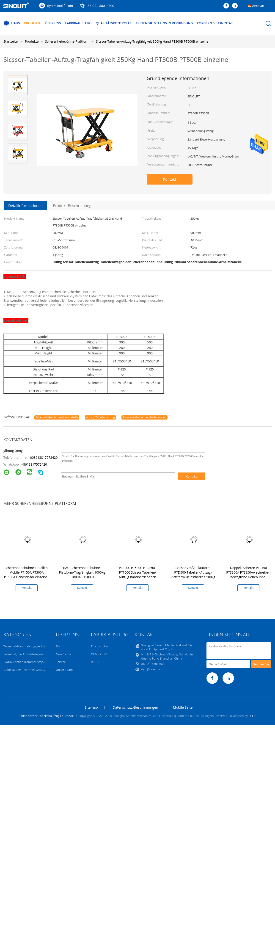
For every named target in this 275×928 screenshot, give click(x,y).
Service (61, 662)
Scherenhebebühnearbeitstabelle (57, 417)
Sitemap (91, 707)
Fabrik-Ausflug (79, 23)
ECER (252, 716)
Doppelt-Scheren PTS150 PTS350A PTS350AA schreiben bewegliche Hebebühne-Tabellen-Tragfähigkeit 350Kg (248, 575)
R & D (95, 662)
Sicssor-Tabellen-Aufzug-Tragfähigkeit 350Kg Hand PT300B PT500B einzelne (152, 41)
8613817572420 (35, 464)
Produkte (32, 23)
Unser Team (64, 670)
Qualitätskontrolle (114, 23)
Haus (11, 23)
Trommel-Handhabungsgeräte (24, 646)
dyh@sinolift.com (60, 5)
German (258, 5)
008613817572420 (44, 457)
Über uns (53, 23)
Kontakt (169, 179)
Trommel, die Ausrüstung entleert (26, 654)
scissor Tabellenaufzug (100, 417)
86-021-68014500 (101, 6)
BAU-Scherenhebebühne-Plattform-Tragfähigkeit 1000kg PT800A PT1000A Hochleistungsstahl (82, 575)
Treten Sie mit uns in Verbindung (165, 23)
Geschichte (63, 654)
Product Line (99, 646)
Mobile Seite (183, 707)
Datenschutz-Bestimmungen (135, 707)
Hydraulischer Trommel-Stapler (25, 662)
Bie (58, 646)
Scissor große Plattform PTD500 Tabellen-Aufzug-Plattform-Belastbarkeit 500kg (193, 572)
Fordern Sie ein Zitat (216, 23)
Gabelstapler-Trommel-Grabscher (26, 670)
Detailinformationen (25, 205)
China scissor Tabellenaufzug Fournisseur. (48, 716)
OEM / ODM (99, 654)
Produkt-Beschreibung (72, 205)
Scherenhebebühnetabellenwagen (145, 417)
